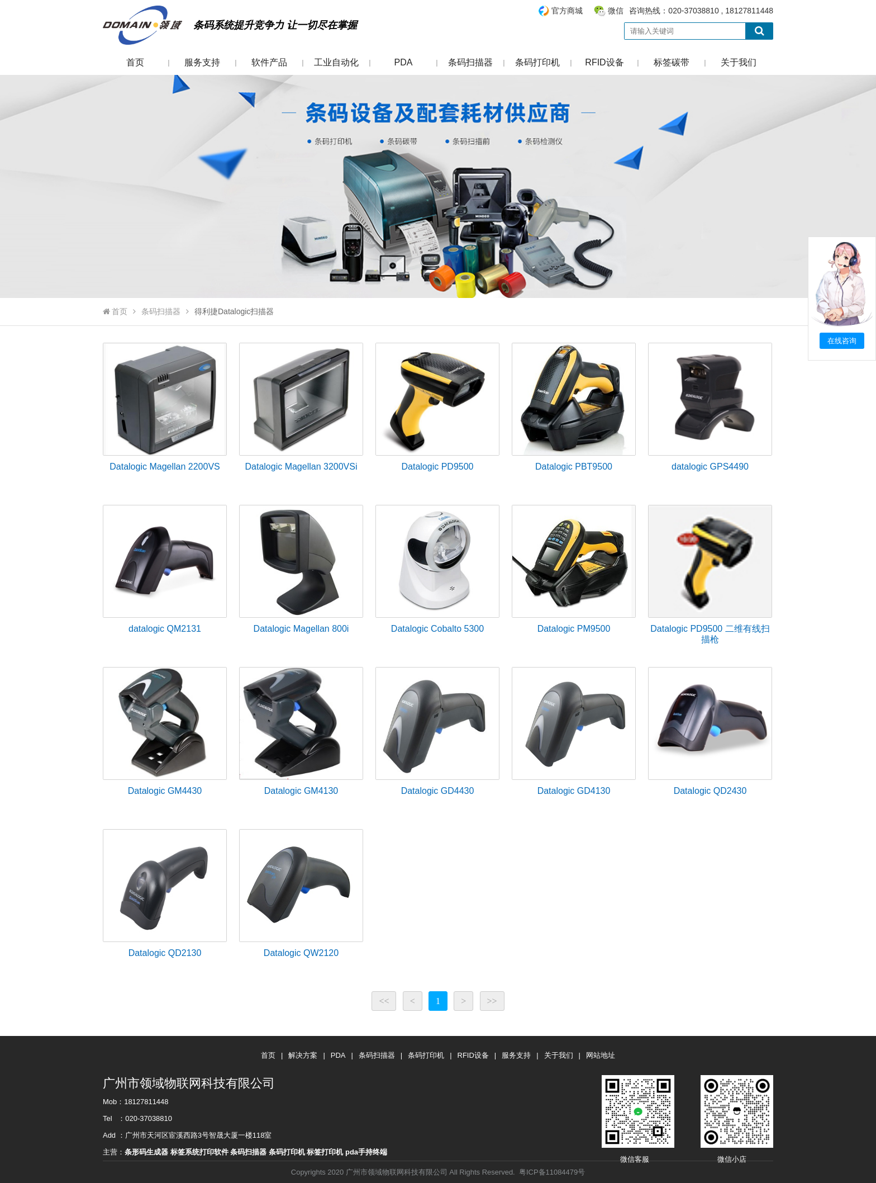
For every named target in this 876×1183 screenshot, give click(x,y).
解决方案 (302, 1055)
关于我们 (738, 62)
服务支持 (202, 62)
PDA (403, 62)
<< (384, 1001)
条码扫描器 (470, 62)
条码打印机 (537, 62)
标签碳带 (671, 62)
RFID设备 (604, 62)
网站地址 (600, 1055)
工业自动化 (336, 62)
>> (492, 1001)
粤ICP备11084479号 (552, 1172)
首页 (135, 62)
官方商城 (567, 10)
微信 (615, 10)
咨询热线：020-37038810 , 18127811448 (655, 11)
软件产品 (269, 62)
